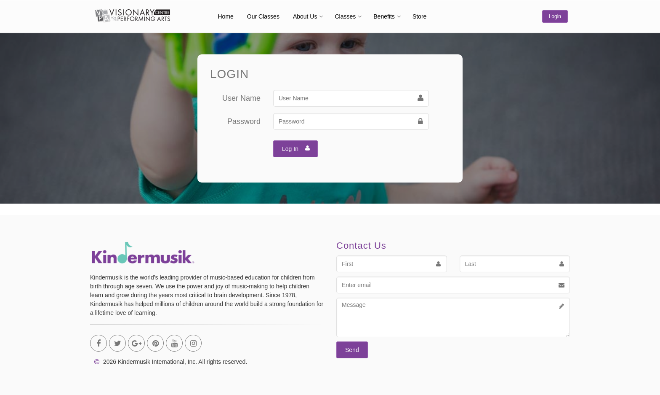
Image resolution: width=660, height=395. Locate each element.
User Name (241, 98)
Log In (296, 148)
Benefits (384, 16)
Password (244, 121)
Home (226, 16)
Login (555, 16)
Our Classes (263, 16)
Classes (345, 16)
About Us (305, 16)
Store (419, 16)
